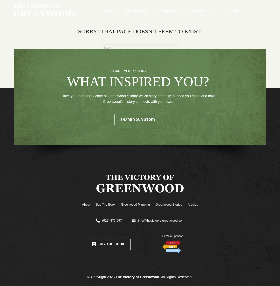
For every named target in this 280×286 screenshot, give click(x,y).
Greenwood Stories (169, 204)
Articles (193, 204)
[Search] (140, 47)
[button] (117, 11)
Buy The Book (105, 204)
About (86, 204)
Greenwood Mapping (135, 204)
